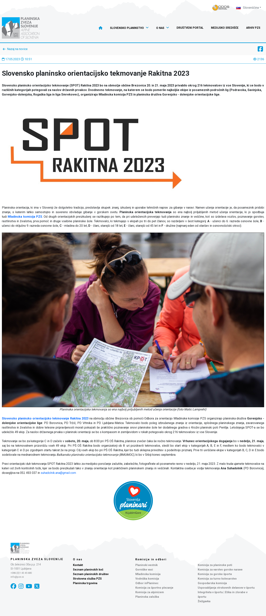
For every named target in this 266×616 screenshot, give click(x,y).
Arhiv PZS (253, 27)
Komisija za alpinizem (149, 592)
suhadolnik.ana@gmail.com (58, 473)
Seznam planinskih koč (88, 569)
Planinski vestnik (146, 565)
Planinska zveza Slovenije (37, 559)
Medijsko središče (225, 27)
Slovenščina (247, 7)
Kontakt (78, 565)
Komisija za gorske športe (215, 574)
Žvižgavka (204, 601)
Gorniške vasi (144, 569)
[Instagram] (21, 586)
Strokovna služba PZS (87, 578)
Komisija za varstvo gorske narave (220, 569)
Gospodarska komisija (212, 583)
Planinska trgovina (85, 583)
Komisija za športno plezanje (154, 587)
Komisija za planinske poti (215, 565)
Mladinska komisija (148, 574)
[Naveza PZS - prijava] (221, 7)
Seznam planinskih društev (91, 574)
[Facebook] (13, 586)
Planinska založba (147, 596)
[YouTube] (29, 586)
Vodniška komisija (147, 578)
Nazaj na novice (17, 49)
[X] (36, 586)
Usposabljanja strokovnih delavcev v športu (226, 587)
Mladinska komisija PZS (25, 216)
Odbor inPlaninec (146, 583)
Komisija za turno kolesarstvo (217, 578)
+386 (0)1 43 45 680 (21, 572)
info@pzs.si (17, 576)
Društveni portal (190, 27)
